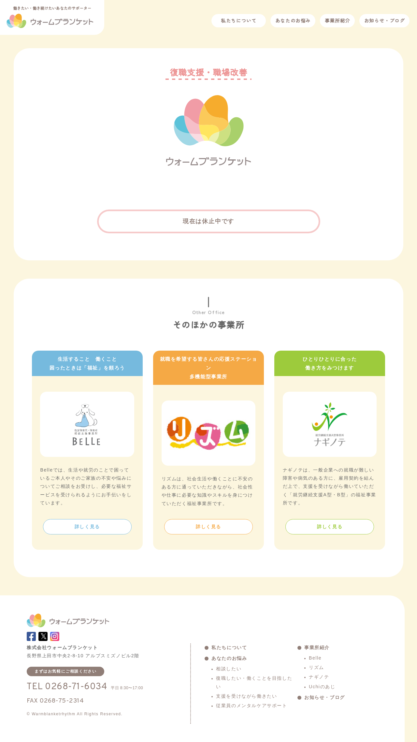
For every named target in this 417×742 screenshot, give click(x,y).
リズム (316, 667)
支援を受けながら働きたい (246, 696)
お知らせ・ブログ (384, 20)
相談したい (228, 668)
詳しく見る (87, 526)
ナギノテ (319, 676)
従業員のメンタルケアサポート (251, 705)
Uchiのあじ (322, 686)
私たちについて (238, 20)
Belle (315, 658)
